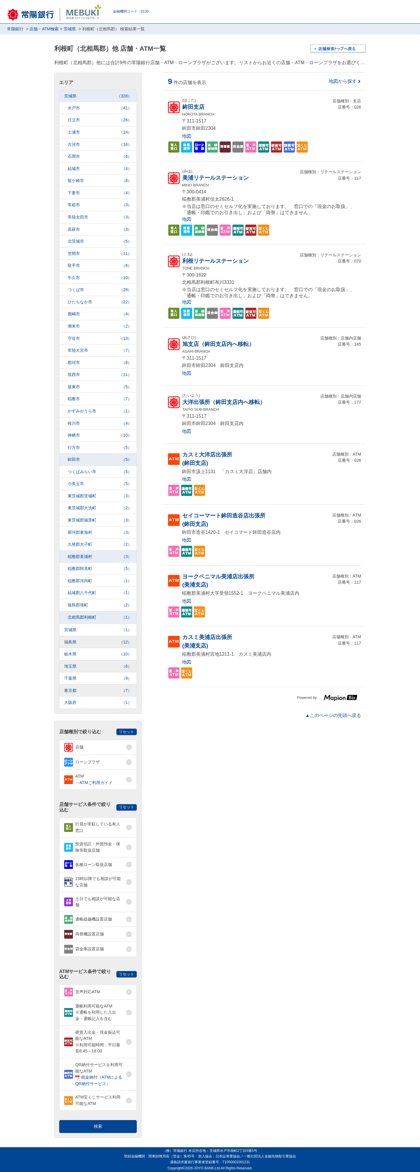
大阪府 (98, 702)
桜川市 (100, 423)
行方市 (100, 447)
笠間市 (100, 253)
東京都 (98, 690)
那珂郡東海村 (100, 532)
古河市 (100, 144)
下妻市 (100, 192)
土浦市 (100, 132)
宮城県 (98, 629)
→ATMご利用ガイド (94, 782)
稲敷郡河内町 (100, 580)
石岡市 (100, 156)
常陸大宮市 (100, 350)
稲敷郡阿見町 (100, 568)
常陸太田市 (100, 217)
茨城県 (98, 96)
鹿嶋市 (100, 314)
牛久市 (100, 277)
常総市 (100, 204)
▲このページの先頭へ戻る (333, 715)
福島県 (98, 642)
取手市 (100, 265)
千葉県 (98, 678)
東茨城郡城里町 (100, 520)
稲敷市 (100, 398)
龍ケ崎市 (100, 180)
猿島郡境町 (100, 605)
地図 (186, 136)
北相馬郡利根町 (100, 617)
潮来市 (100, 326)
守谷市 (100, 338)
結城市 (100, 168)
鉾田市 (100, 459)
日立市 (100, 120)
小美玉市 (100, 483)
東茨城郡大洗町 (100, 507)
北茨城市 (100, 241)
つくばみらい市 (100, 471)
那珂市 (100, 362)
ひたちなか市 (100, 302)
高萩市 (100, 229)
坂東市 (100, 386)
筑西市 (100, 374)
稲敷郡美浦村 (100, 556)
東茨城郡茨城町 (100, 496)
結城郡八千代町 (100, 592)
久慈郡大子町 (100, 544)
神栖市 (100, 435)
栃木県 (98, 654)
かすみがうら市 (100, 411)
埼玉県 (98, 666)
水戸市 (100, 108)
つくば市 (100, 289)
